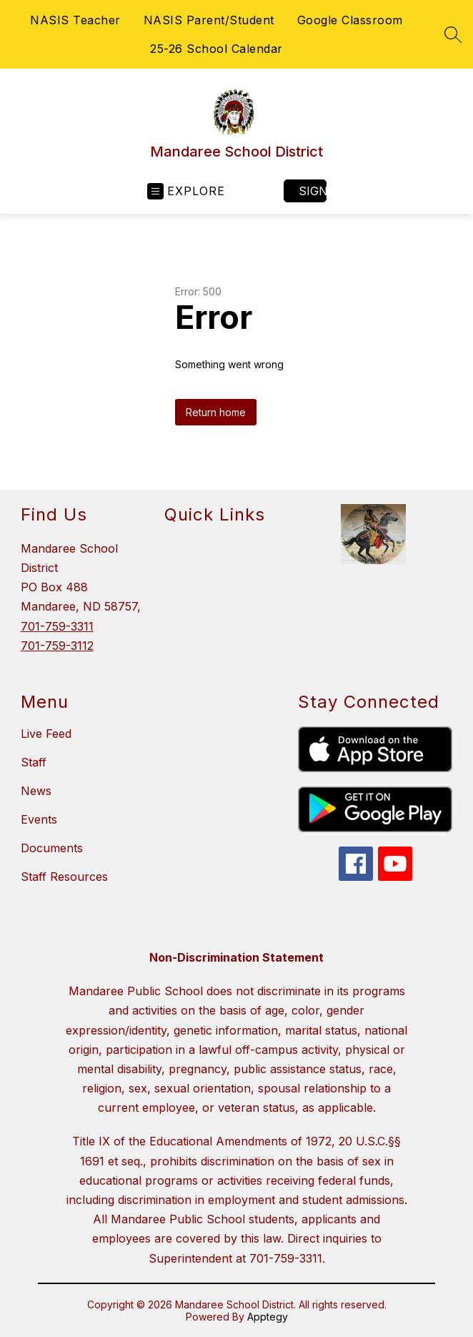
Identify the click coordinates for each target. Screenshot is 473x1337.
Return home (216, 412)
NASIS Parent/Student (209, 20)
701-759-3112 (57, 645)
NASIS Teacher (75, 20)
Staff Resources (64, 876)
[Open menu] (186, 191)
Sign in (313, 191)
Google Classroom (350, 20)
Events (39, 819)
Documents (52, 848)
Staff (33, 762)
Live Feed (46, 733)
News (36, 791)
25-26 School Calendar (216, 48)
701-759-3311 (57, 626)
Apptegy (267, 1317)
